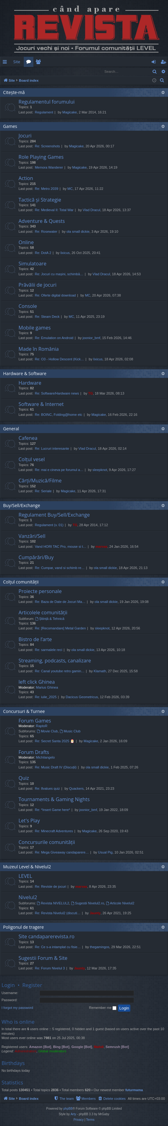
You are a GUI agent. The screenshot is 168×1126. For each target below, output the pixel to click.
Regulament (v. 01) (49, 525)
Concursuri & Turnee (24, 711)
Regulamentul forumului (46, 102)
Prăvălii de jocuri (38, 285)
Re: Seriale (43, 491)
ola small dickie (78, 232)
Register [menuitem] (164, 63)
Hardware (30, 383)
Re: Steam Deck (47, 317)
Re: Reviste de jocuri (50, 887)
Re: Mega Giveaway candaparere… (62, 852)
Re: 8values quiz (47, 789)
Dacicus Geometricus (82, 697)
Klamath (100, 671)
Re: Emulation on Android (54, 338)
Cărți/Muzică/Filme (40, 480)
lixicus (65, 253)
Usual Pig (105, 852)
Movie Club (47, 731)
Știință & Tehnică (50, 619)
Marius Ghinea (47, 688)
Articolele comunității (43, 612)
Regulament (44, 112)
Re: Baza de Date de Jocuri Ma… (60, 602)
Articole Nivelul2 (120, 903)
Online (26, 242)
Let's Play (29, 820)
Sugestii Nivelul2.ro (87, 903)
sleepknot (100, 470)
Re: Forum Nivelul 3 (50, 968)
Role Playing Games (41, 157)
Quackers (76, 789)
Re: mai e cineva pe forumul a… (59, 470)
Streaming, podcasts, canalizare (55, 660)
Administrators (25, 1051)
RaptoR (41, 726)
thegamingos (99, 947)
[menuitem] (94, 62)
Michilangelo (45, 758)
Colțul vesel (32, 459)
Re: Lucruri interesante (52, 449)
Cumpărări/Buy (36, 557)
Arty (73, 1114)
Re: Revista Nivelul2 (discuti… (58, 913)
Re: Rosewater (46, 232)
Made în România (39, 349)
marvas (101, 547)
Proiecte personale (40, 591)
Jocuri (25, 136)
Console (28, 306)
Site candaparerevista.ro (46, 936)
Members (39, 63)
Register (31, 71)
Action (26, 178)
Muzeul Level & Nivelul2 (27, 867)
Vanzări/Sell (32, 536)
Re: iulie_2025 (46, 697)
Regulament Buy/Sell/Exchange (54, 515)
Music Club (70, 731)
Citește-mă (14, 93)
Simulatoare (32, 263)
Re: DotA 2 (43, 253)
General (11, 429)
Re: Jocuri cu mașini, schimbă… (59, 274)
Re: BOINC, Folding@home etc (58, 415)
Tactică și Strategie (40, 200)
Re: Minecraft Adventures (54, 831)
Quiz (24, 778)
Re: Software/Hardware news (57, 393)
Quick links (6, 63)
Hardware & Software (24, 374)
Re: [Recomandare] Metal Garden (60, 628)
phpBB (68, 1109)
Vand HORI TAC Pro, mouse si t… (60, 547)
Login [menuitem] (154, 63)
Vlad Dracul (91, 210)
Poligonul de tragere (23, 927)
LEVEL (25, 876)
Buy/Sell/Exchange (21, 506)
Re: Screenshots (47, 146)
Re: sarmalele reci (48, 650)
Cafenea (28, 438)
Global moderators (52, 1051)
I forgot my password (17, 1008)
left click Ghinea (37, 682)
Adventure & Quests (42, 221)
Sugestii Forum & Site (43, 958)
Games (10, 126)
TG (90, 393)
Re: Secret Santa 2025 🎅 (54, 741)
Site (16, 61)
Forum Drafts (34, 752)
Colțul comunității (21, 582)
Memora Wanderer (49, 168)
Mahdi (99, 1047)
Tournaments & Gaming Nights (54, 799)
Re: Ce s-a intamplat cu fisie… (58, 947)
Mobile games (35, 328)
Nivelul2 (28, 897)
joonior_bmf (91, 338)
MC (70, 189)
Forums (29, 63)
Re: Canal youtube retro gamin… (60, 671)
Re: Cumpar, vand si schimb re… (60, 568)
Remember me (102, 1008)
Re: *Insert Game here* (52, 810)
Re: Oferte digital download (55, 295)
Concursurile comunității (47, 842)
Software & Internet (41, 404)
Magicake (69, 112)
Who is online (18, 1022)
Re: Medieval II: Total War (54, 210)
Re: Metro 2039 (46, 189)
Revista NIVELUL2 (53, 903)
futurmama (134, 1090)
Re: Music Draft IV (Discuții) (56, 767)
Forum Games (35, 721)
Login (10, 71)
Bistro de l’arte (35, 639)
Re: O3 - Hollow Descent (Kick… (59, 359)
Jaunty (95, 913)
